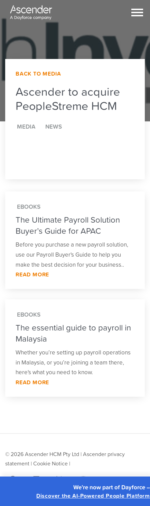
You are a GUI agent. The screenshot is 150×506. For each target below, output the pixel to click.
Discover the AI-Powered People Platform (93, 496)
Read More (32, 274)
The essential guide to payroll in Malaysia (73, 332)
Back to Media (38, 73)
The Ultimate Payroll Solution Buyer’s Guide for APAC (68, 225)
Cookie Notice (50, 463)
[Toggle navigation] (137, 12)
